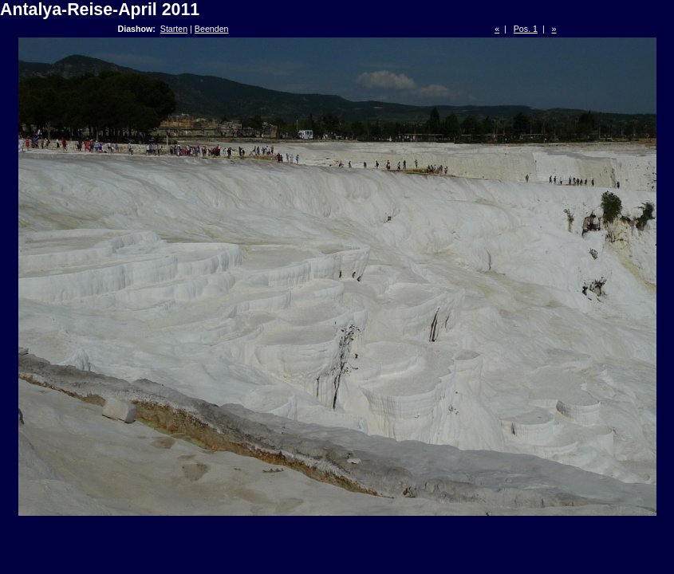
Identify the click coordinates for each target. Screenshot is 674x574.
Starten (173, 28)
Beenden (212, 28)
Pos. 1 (526, 28)
